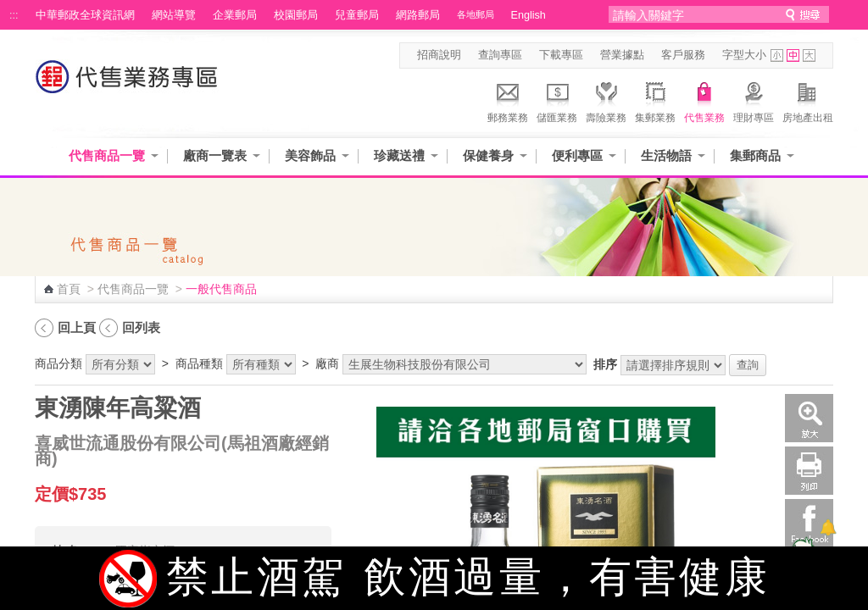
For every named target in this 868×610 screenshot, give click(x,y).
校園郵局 (296, 15)
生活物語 (666, 155)
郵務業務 (507, 100)
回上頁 (77, 327)
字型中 (793, 55)
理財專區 (753, 100)
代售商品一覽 (107, 155)
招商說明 (439, 55)
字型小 (777, 55)
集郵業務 (655, 100)
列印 (809, 470)
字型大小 (744, 55)
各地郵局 (475, 14)
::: (14, 15)
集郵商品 (755, 155)
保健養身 (488, 155)
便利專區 (577, 155)
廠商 (327, 363)
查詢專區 (500, 55)
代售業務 (704, 100)
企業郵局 (235, 15)
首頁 (69, 289)
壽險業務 (606, 100)
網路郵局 (418, 15)
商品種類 (199, 363)
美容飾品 (310, 155)
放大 (809, 418)
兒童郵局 (357, 15)
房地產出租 (807, 100)
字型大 (809, 55)
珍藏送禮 (399, 155)
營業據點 (622, 55)
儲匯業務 (557, 100)
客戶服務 (683, 55)
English (528, 15)
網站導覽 (174, 15)
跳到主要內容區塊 (8, 8)
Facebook (809, 523)
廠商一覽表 (215, 155)
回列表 (141, 327)
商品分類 (58, 363)
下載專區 (561, 55)
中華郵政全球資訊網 (85, 15)
